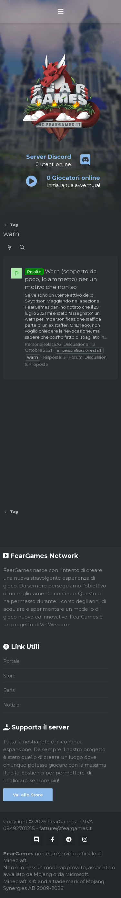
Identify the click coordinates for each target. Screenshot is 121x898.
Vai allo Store (28, 794)
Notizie (11, 705)
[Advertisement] (60, 442)
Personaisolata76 (43, 344)
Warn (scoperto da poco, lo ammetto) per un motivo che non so (61, 279)
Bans (9, 690)
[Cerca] (22, 247)
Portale (11, 661)
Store (9, 676)
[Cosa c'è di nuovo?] (9, 247)
